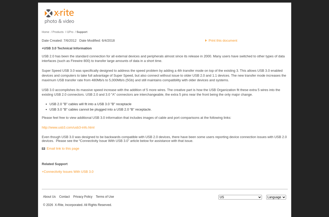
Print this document (223, 40)
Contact (64, 196)
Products (57, 31)
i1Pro (70, 31)
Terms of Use (105, 196)
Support (82, 31)
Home (45, 31)
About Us (49, 196)
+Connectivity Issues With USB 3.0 (68, 172)
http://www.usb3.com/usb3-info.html (68, 127)
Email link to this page (63, 148)
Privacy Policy (83, 196)
